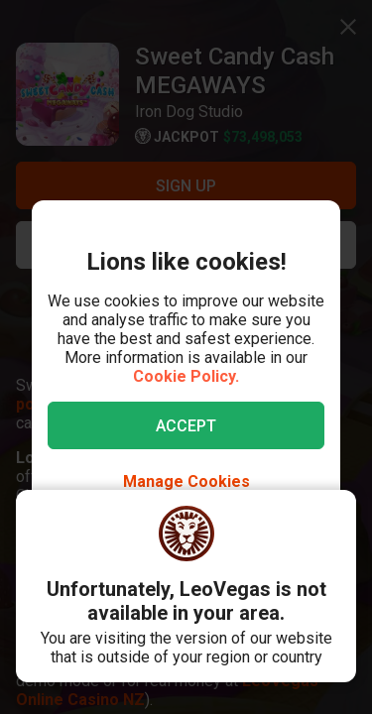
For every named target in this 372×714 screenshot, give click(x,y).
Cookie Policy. (186, 376)
